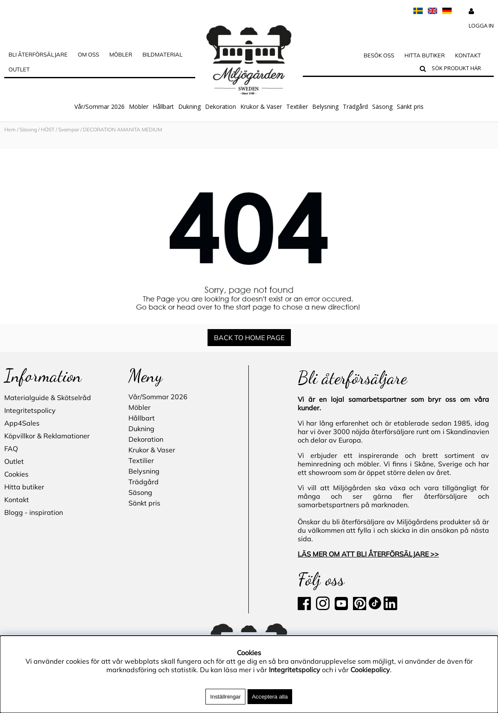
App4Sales (22, 423)
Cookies (16, 474)
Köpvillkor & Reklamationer (47, 436)
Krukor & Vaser (261, 106)
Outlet (19, 69)
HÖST (47, 129)
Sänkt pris (410, 106)
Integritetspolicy (30, 410)
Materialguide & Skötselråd (47, 397)
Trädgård (355, 106)
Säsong (382, 106)
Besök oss (379, 55)
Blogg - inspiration (33, 512)
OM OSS (88, 54)
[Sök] (461, 69)
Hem (10, 129)
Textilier (297, 106)
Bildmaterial (162, 54)
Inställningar (225, 696)
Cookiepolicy (370, 669)
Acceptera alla (269, 696)
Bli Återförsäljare (38, 54)
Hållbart (163, 106)
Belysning (325, 106)
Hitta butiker (424, 55)
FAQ (11, 448)
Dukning (189, 106)
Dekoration (220, 106)
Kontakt (468, 55)
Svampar (68, 129)
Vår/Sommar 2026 (99, 106)
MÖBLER (120, 54)
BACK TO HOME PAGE (249, 337)
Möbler (138, 106)
